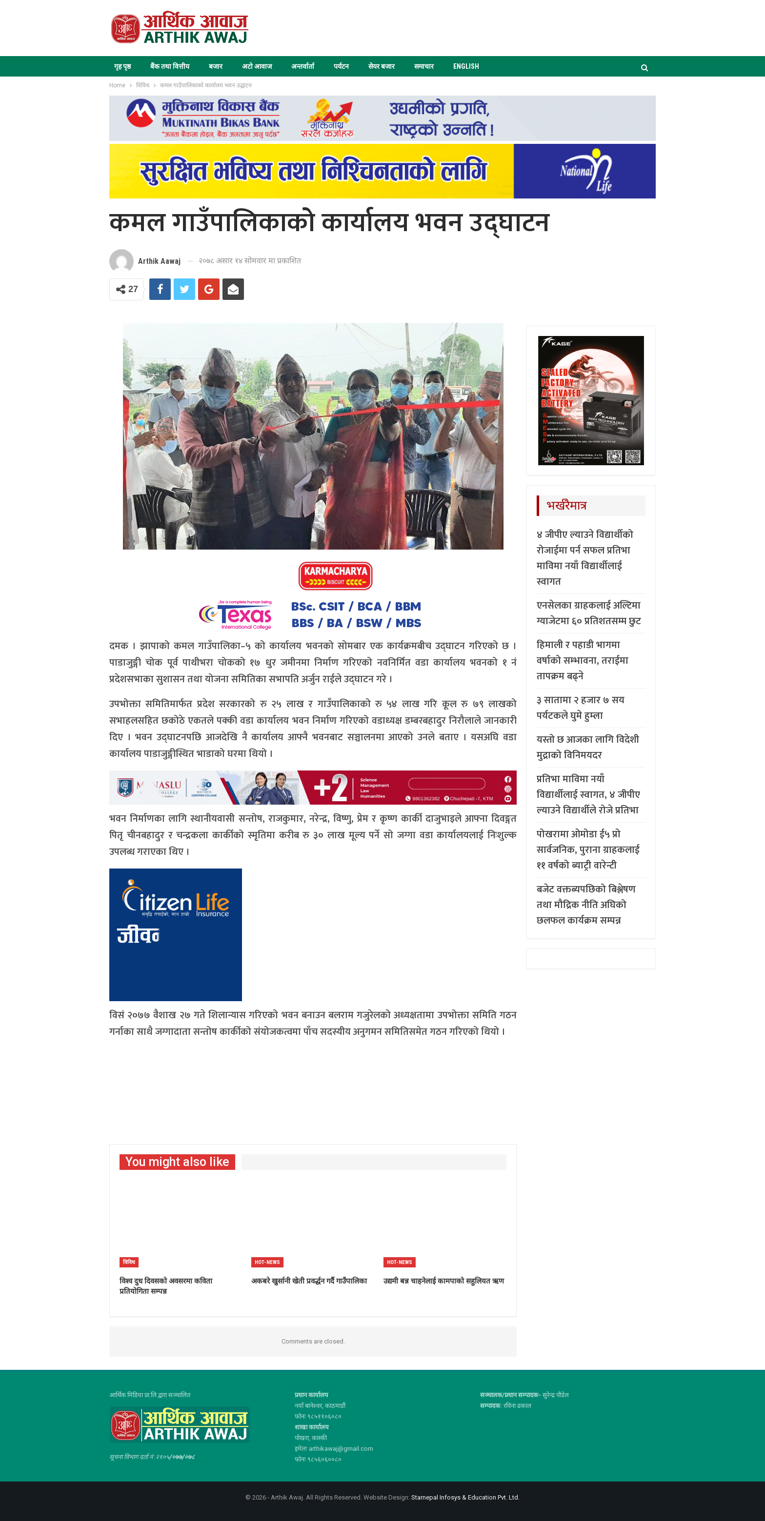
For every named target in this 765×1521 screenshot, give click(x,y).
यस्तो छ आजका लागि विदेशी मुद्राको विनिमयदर (588, 747)
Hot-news (267, 1262)
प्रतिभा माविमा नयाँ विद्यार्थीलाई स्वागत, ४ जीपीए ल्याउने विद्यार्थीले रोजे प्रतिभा (588, 795)
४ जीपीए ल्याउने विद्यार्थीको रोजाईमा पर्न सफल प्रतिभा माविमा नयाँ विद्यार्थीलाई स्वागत (585, 558)
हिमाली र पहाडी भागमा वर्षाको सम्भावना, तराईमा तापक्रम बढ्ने (582, 661)
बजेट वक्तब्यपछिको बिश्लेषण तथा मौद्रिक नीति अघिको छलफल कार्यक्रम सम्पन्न (586, 905)
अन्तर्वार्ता (302, 66)
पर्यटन (341, 66)
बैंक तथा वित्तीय (169, 66)
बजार (215, 66)
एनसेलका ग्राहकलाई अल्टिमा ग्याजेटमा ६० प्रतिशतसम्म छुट (589, 613)
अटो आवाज (257, 66)
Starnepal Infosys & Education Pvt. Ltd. (465, 1497)
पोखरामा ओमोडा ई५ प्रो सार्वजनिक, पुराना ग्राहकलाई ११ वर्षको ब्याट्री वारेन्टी (588, 850)
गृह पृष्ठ (122, 66)
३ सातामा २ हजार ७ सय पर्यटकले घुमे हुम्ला (580, 708)
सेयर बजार (381, 66)
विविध (129, 1262)
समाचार (424, 66)
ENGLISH (466, 66)
